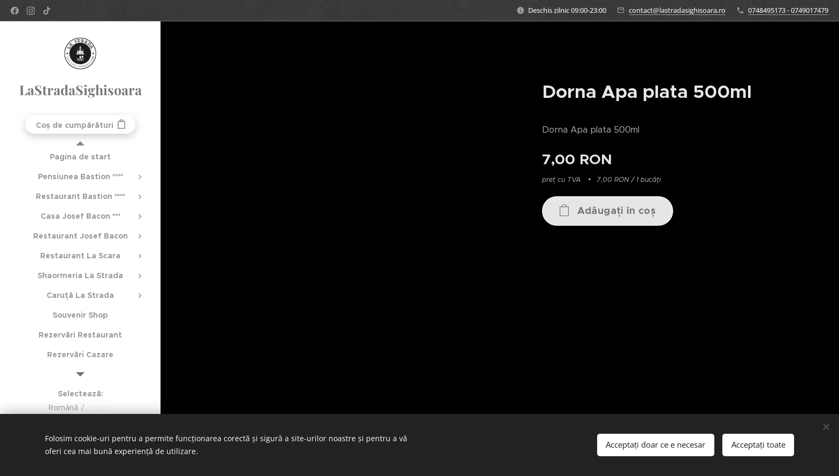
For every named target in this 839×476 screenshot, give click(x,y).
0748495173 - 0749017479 (788, 10)
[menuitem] (80, 157)
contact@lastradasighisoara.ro (677, 10)
